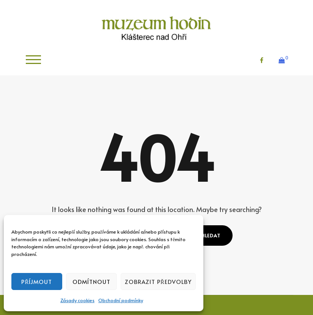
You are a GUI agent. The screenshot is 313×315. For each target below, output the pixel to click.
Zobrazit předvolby (158, 281)
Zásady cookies (77, 300)
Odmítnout (91, 281)
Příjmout (36, 281)
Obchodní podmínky (120, 300)
